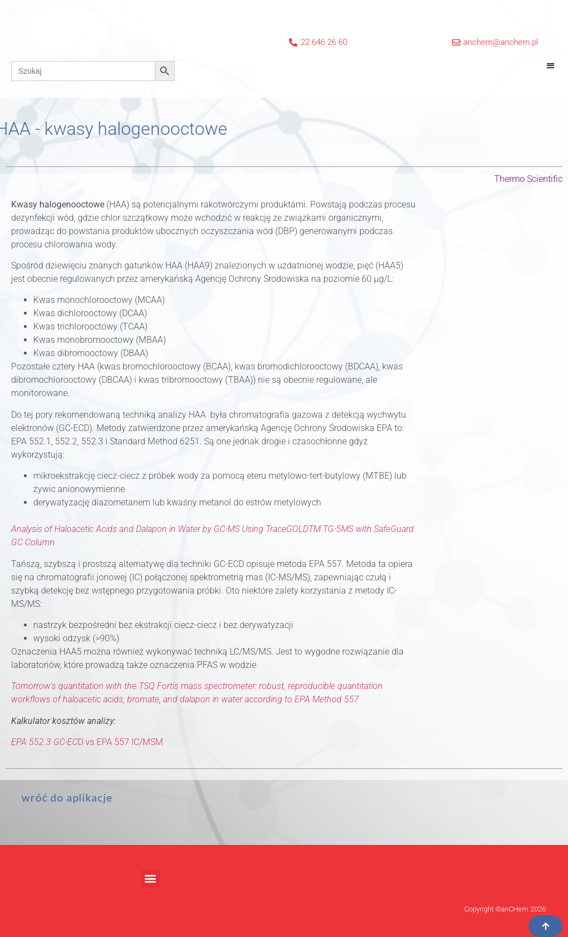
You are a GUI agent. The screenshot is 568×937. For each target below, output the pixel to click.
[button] (550, 65)
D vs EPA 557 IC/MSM (87, 742)
